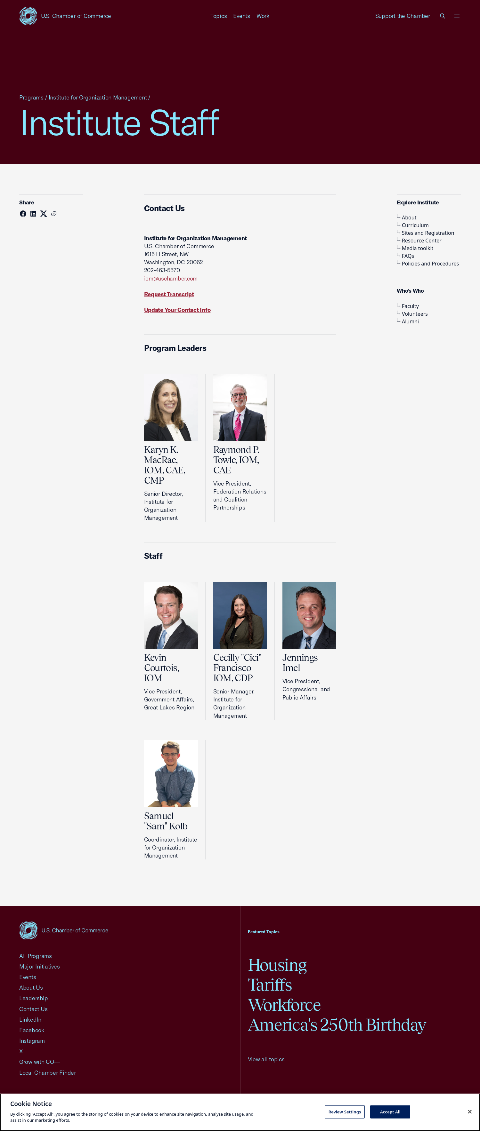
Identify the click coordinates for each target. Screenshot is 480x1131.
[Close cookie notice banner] (470, 1111)
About (406, 217)
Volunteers (412, 313)
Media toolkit (415, 248)
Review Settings (345, 1111)
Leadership (33, 998)
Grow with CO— (39, 1061)
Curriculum (413, 225)
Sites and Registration (425, 232)
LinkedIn (30, 1019)
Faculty (408, 306)
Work (263, 16)
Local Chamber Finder (47, 1072)
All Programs (35, 956)
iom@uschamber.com (171, 278)
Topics (218, 16)
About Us (31, 987)
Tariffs (270, 984)
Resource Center (419, 240)
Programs (31, 97)
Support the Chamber (402, 16)
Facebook (32, 1030)
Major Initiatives (39, 966)
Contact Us (33, 1009)
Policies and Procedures (428, 263)
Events (241, 16)
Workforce (284, 1005)
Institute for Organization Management (98, 97)
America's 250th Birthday (337, 1024)
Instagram (32, 1040)
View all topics (266, 1059)
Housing (277, 965)
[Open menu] (457, 16)
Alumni (408, 321)
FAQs (405, 255)
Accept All (390, 1111)
